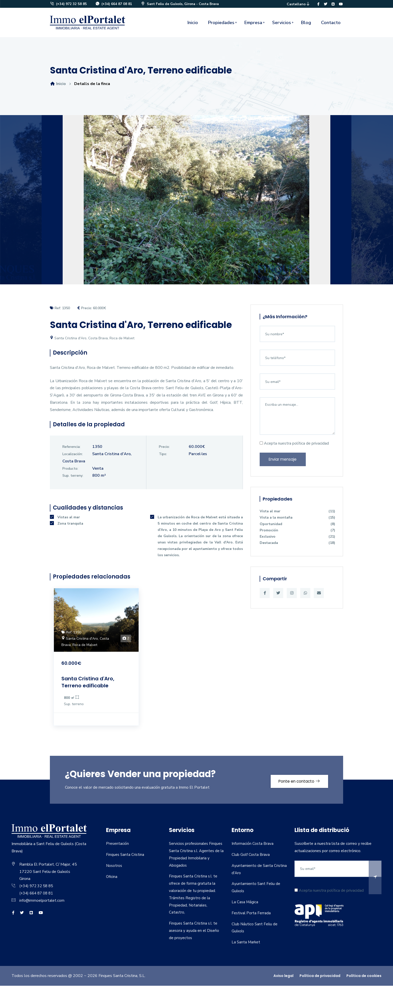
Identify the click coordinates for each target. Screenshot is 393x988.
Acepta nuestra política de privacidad (294, 445)
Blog (306, 25)
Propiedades (221, 25)
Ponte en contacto (296, 782)
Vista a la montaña (297, 521)
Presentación (117, 846)
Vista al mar (297, 515)
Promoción (297, 534)
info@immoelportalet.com (42, 902)
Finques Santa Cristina (125, 857)
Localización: (72, 456)
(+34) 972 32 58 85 (68, 5)
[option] (196, 205)
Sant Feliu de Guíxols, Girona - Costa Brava (181, 5)
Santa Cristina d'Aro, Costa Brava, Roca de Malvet (92, 340)
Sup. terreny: (72, 478)
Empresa (253, 25)
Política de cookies (363, 977)
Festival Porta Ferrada (251, 915)
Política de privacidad (320, 977)
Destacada (297, 547)
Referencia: (71, 449)
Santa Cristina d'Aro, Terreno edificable (91, 684)
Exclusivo (297, 540)
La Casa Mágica (245, 904)
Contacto (331, 25)
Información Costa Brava (253, 846)
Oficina (112, 879)
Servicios (281, 25)
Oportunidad (297, 528)
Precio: (164, 449)
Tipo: (163, 456)
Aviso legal (283, 977)
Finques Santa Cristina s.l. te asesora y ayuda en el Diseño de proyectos (194, 933)
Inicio (192, 25)
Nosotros (114, 868)
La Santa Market (246, 944)
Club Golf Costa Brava (251, 857)
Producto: (70, 470)
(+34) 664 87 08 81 (114, 5)
